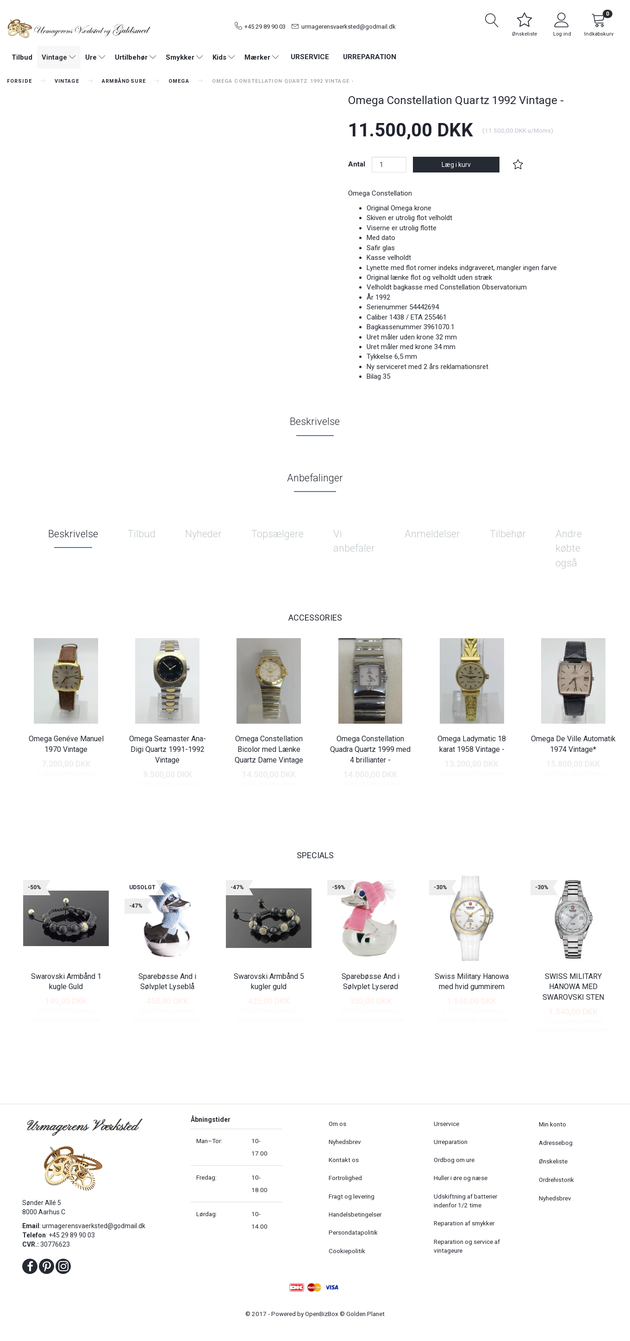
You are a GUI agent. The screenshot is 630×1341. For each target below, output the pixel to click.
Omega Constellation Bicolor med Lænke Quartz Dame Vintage (269, 749)
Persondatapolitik (353, 1232)
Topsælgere (277, 534)
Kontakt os (344, 1159)
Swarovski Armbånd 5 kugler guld (269, 981)
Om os (337, 1123)
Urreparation (369, 57)
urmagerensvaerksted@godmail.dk (348, 26)
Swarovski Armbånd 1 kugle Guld (66, 981)
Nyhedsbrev (345, 1141)
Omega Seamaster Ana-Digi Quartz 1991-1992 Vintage (167, 749)
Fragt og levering (351, 1196)
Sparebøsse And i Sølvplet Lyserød (370, 981)
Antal (357, 164)
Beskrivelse (315, 421)
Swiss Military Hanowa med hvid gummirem (472, 981)
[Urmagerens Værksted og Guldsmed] (78, 27)
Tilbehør (508, 534)
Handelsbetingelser (355, 1214)
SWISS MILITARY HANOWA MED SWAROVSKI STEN (573, 987)
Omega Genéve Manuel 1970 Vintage (66, 744)
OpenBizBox (321, 1313)
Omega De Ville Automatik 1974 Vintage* (573, 744)
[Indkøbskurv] (598, 26)
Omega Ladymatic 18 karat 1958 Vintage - (471, 744)
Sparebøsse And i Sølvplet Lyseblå (167, 981)
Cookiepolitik (347, 1251)
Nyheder (203, 534)
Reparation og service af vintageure (467, 1246)
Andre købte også (568, 548)
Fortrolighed (345, 1177)
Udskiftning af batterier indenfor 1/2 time (465, 1201)
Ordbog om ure (454, 1159)
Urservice (310, 57)
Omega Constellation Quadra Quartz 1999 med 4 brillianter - (370, 749)
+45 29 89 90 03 (265, 26)
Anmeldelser (432, 534)
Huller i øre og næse (460, 1177)
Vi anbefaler (354, 541)
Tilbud (142, 534)
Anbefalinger (315, 478)
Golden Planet (365, 1313)
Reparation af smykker (464, 1223)
